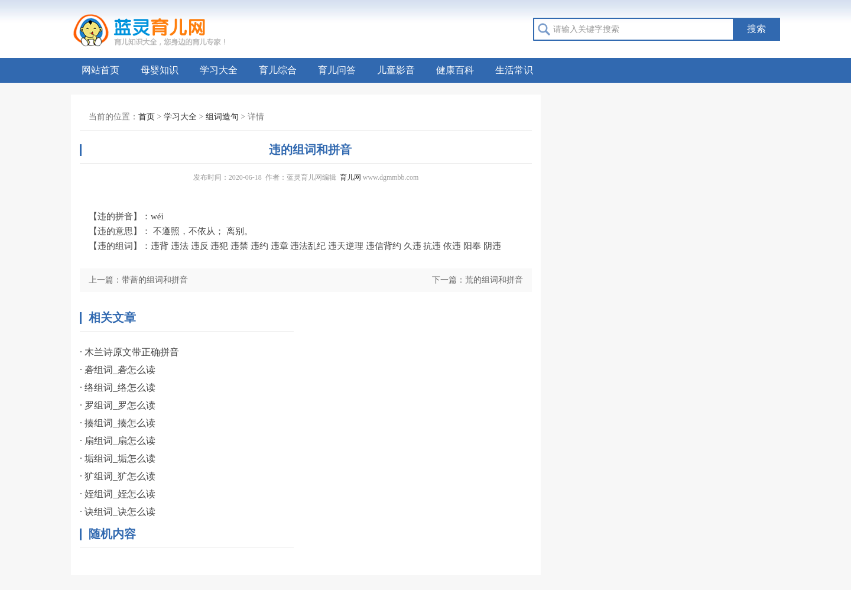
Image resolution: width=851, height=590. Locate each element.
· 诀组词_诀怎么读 (117, 512)
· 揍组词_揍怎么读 (117, 423)
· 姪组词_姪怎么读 (117, 494)
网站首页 (100, 70)
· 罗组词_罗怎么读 (117, 405)
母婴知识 (159, 70)
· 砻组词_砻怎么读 (117, 370)
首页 (146, 116)
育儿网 (350, 177)
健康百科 (455, 70)
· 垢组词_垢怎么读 (117, 458)
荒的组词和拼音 (494, 279)
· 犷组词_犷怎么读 (117, 476)
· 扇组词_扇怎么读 (117, 441)
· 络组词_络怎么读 (117, 387)
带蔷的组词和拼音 (155, 279)
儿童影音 (396, 70)
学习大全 (219, 70)
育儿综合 (278, 70)
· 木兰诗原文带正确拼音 (129, 352)
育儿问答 (337, 70)
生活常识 (514, 70)
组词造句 (222, 116)
